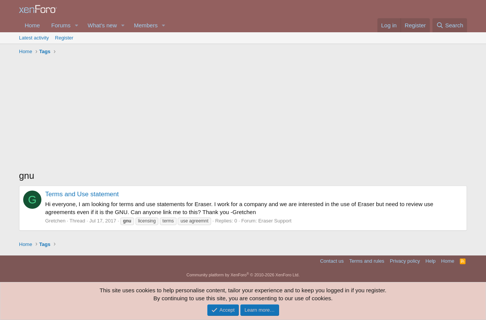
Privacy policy (405, 261)
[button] (76, 25)
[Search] (449, 25)
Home (32, 25)
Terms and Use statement (82, 194)
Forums (61, 25)
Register (64, 38)
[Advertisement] (243, 114)
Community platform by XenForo (243, 275)
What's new (102, 25)
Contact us (332, 261)
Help (431, 261)
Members (146, 25)
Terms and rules (366, 261)
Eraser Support (274, 221)
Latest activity (34, 38)
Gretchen (55, 221)
